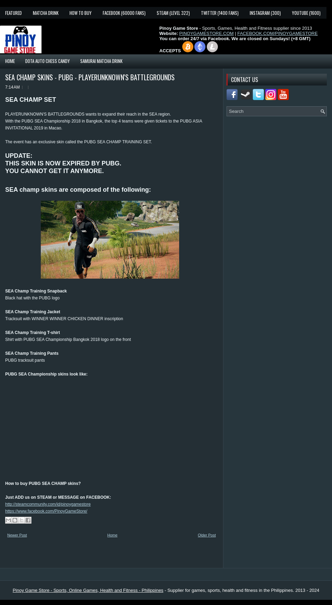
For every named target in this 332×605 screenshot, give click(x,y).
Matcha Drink (45, 12)
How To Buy (81, 12)
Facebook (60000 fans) (124, 12)
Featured (13, 12)
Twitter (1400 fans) (220, 12)
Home (10, 60)
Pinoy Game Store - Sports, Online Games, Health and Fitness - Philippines (88, 590)
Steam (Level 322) (173, 12)
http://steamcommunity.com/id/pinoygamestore (48, 504)
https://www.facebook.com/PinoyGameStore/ (46, 511)
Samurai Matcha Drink (101, 60)
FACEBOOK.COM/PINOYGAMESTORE (277, 33)
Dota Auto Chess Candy (47, 60)
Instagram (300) (265, 12)
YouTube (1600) (306, 12)
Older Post (207, 535)
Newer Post (17, 535)
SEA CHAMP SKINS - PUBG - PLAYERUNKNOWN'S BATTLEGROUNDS (90, 77)
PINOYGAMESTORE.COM (206, 33)
